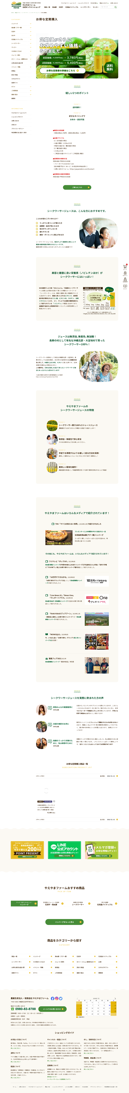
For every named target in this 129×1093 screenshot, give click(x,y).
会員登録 (125, 281)
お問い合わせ (114, 3)
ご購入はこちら (77, 187)
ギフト (13, 87)
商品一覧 (47, 7)
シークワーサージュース (34, 12)
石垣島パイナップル (71, 7)
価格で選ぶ (14, 94)
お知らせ (13, 125)
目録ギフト (14, 83)
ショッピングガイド (83, 3)
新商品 (13, 71)
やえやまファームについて (68, 3)
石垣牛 (61, 7)
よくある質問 (68, 1087)
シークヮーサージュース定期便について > (59, 1079)
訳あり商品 (14, 75)
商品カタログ (104, 3)
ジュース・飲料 (15, 55)
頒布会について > (52, 1077)
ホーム (14, 1087)
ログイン (125, 275)
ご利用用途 (14, 90)
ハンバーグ (14, 24)
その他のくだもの (16, 51)
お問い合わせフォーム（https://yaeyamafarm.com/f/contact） (74, 169)
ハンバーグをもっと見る (64, 922)
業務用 (13, 98)
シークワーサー (86, 7)
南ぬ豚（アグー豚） (17, 27)
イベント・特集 (15, 67)
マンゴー (96, 7)
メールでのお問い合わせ (52, 1009)
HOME (12, 12)
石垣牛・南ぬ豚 (51, 903)
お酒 (99, 962)
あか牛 (13, 35)
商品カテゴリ (18, 12)
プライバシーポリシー (17, 128)
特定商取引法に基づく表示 (19, 132)
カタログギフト (15, 79)
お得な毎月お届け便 (17, 63)
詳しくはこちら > (16, 1048)
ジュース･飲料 (59, 962)
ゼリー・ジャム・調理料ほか (19, 59)
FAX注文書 (94, 3)
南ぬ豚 (54, 7)
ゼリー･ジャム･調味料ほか (85, 962)
